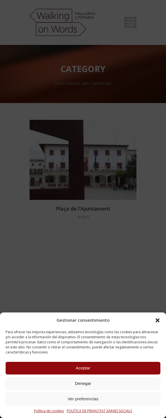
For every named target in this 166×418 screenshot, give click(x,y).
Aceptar (83, 368)
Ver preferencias (83, 398)
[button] (157, 320)
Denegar (83, 383)
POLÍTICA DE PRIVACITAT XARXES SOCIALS (99, 410)
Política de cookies (49, 410)
